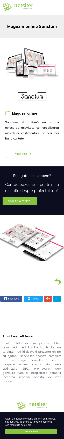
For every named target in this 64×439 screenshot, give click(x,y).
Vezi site (23, 154)
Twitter (33, 298)
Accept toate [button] (31, 431)
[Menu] (57, 7)
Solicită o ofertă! (19, 201)
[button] (33, 425)
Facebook (11, 298)
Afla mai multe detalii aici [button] (18, 425)
